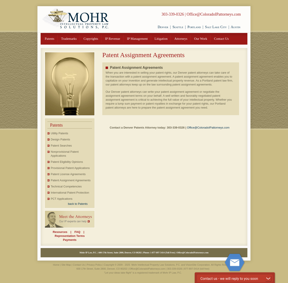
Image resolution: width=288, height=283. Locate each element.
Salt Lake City (216, 27)
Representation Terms (70, 236)
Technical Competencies (66, 186)
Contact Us (221, 38)
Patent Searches (61, 145)
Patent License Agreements (68, 174)
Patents (49, 38)
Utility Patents (59, 133)
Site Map (66, 264)
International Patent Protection (70, 192)
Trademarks (69, 38)
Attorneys (180, 38)
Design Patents (60, 139)
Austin (235, 27)
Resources (60, 232)
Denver (163, 27)
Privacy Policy (94, 264)
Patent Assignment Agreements (70, 180)
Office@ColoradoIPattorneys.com (214, 14)
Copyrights (90, 38)
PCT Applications (61, 198)
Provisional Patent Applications (70, 168)
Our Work (200, 38)
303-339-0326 (173, 14)
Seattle (178, 27)
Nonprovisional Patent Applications (65, 153)
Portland (194, 27)
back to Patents (78, 203)
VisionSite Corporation (198, 264)
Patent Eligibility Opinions (67, 161)
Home (56, 264)
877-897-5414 (158, 252)
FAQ (77, 232)
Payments (69, 239)
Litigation (161, 38)
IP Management (137, 38)
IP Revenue (112, 38)
